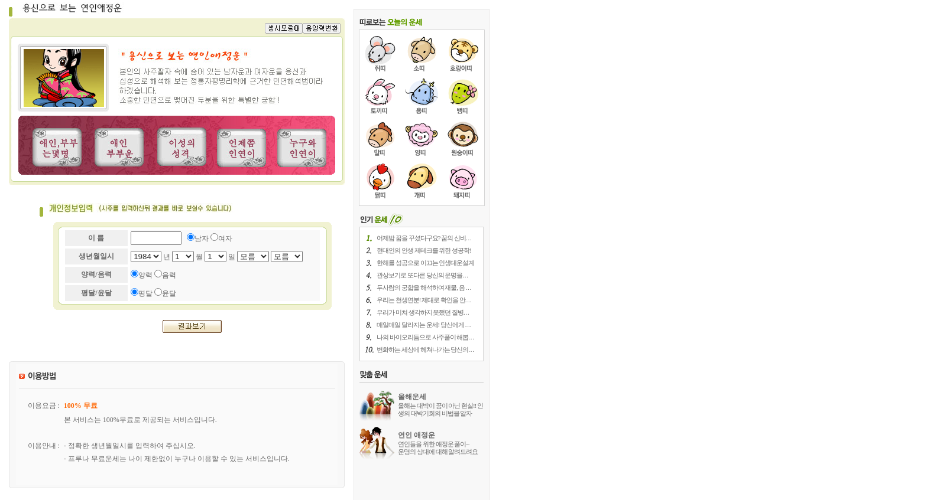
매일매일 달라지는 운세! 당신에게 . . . (423, 324)
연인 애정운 (416, 435)
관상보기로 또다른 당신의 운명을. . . (422, 275)
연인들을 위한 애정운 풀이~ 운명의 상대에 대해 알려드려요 (438, 447)
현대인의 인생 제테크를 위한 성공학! (424, 250)
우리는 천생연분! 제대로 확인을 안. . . (423, 299)
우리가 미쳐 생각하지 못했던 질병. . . (423, 312)
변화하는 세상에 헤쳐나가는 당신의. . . (425, 349)
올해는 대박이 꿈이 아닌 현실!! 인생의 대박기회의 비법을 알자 (440, 409)
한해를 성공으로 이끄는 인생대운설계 (425, 262)
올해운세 (412, 397)
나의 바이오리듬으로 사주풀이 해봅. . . (425, 337)
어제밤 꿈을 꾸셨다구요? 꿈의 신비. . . (424, 237)
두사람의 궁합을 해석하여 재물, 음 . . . (424, 287)
